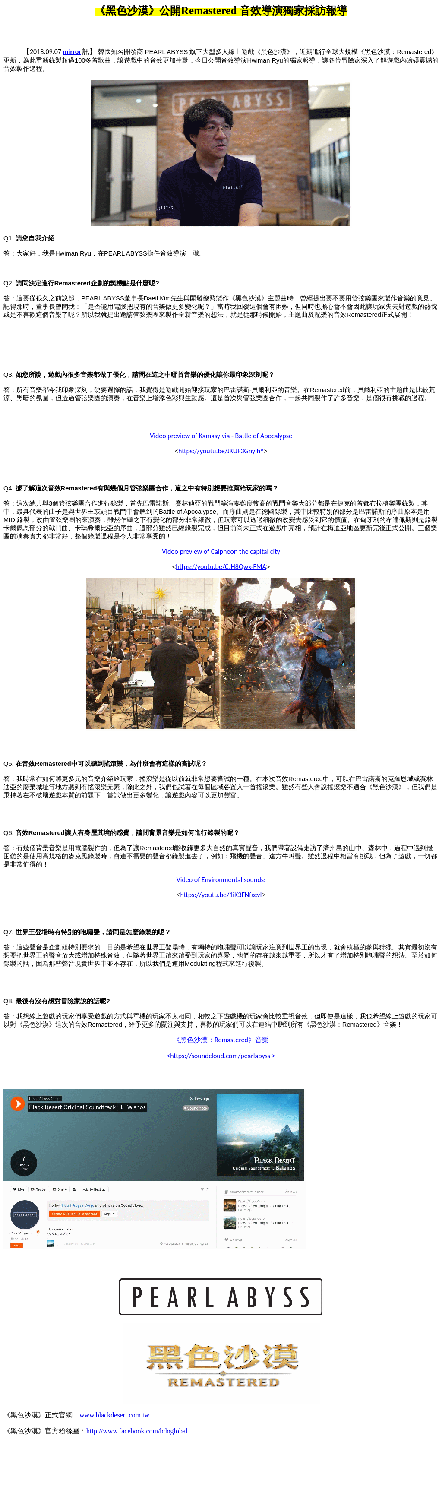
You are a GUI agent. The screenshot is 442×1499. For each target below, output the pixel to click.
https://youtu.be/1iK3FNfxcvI (221, 895)
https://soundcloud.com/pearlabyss (220, 1056)
